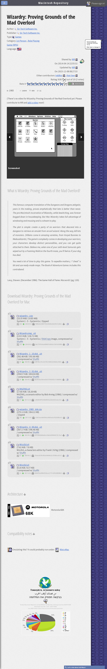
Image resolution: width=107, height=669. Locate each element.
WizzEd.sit (23, 444)
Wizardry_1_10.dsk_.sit (29, 353)
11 (40, 91)
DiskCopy (46, 338)
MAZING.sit (23, 388)
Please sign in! (96, 4)
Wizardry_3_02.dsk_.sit (29, 371)
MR (73, 59)
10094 (24, 91)
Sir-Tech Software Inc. (25, 28)
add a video (33, 102)
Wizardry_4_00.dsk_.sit (29, 427)
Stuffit (20, 341)
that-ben (70, 75)
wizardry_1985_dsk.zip (29, 409)
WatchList (76, 83)
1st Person (21, 40)
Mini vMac (62, 549)
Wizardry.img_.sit (26, 333)
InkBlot (58, 75)
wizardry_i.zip (25, 315)
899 (33, 91)
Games (16, 36)
